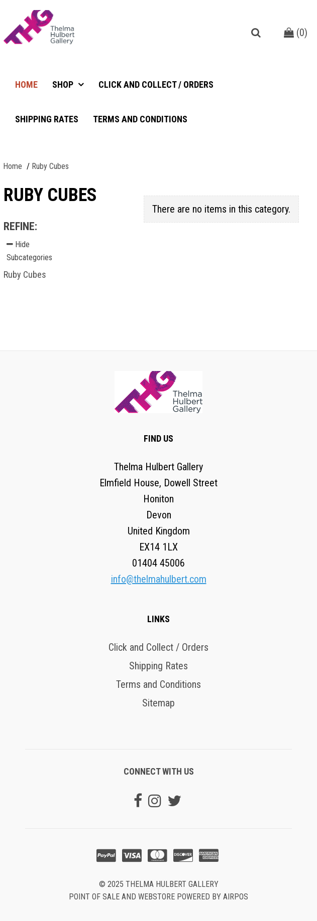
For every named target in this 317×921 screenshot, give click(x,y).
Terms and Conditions (140, 119)
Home (26, 84)
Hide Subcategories (29, 251)
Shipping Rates (46, 119)
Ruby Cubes (25, 274)
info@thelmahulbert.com (158, 579)
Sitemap (158, 703)
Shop (63, 84)
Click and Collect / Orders (156, 84)
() (295, 33)
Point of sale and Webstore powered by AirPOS (158, 896)
